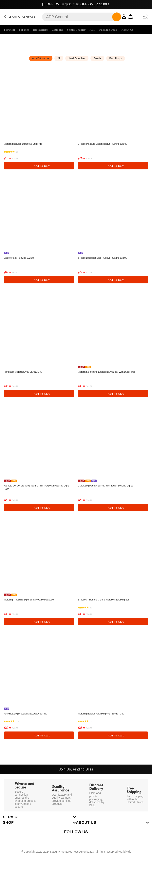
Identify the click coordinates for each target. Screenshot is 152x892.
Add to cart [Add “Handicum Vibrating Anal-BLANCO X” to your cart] (41, 397)
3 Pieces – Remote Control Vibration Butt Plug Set (106, 604)
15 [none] (17, 729)
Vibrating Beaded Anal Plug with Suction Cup (103, 719)
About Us (127, 29)
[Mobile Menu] (144, 15)
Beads (97, 58)
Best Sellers (40, 29)
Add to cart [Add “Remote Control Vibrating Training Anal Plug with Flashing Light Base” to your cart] (41, 512)
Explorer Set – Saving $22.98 (20, 259)
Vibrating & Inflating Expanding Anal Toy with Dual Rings (110, 374)
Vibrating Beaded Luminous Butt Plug (25, 144)
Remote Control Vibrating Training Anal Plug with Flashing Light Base (37, 491)
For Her (24, 29)
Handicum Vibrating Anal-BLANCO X (25, 374)
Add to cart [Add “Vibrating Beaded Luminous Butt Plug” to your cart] (41, 166)
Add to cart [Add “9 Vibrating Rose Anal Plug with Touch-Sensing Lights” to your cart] (115, 512)
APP (92, 29)
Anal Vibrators (40, 58)
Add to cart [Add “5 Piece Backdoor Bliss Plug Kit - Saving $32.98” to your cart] (115, 281)
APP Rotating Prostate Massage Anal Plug (28, 719)
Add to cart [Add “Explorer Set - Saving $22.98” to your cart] (41, 281)
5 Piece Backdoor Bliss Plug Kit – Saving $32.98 (105, 259)
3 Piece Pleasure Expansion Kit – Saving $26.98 (105, 144)
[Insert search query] (82, 16)
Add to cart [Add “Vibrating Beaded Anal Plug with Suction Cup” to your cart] (115, 742)
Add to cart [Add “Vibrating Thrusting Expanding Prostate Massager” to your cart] (41, 627)
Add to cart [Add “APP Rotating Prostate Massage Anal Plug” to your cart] (41, 742)
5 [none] (91, 613)
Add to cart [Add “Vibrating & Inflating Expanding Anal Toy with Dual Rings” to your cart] (115, 397)
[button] (119, 15)
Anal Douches (77, 58)
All (59, 58)
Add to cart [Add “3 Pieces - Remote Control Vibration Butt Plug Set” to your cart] (115, 627)
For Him (9, 29)
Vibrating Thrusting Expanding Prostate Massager (32, 604)
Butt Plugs (115, 58)
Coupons (57, 29)
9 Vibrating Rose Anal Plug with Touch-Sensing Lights (108, 489)
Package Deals (108, 29)
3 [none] (17, 153)
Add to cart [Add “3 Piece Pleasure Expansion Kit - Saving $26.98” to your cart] (115, 166)
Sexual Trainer (76, 29)
